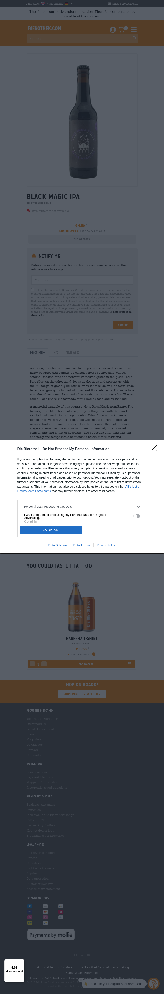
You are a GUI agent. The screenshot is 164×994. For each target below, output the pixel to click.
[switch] (136, 516)
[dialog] (82, 497)
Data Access (81, 545)
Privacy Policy (106, 545)
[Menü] (21, 961)
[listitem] (82, 506)
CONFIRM (51, 529)
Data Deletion (57, 545)
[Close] (156, 449)
